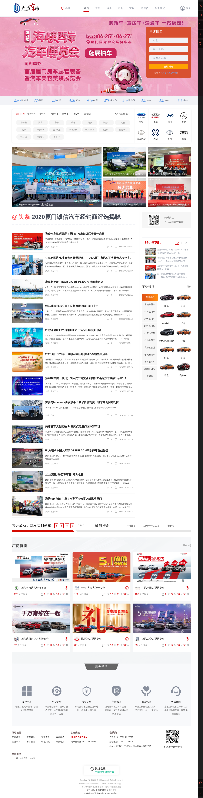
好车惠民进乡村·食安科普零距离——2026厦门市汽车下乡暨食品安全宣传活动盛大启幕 (172, 276)
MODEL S (89, 129)
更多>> (56, 137)
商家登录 (60, 742)
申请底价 (60, 737)
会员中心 (16, 742)
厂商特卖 (16, 737)
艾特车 (32, 758)
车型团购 (31, 737)
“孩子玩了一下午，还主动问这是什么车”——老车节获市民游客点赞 (172, 259)
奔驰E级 (73, 129)
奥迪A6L (123, 129)
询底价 (145, 8)
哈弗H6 (182, 375)
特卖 (109, 8)
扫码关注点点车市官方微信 (173, 219)
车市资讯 (45, 737)
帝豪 (57, 122)
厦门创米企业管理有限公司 (97, 790)
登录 (185, 8)
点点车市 (24, 758)
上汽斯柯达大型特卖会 (30, 588)
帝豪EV (40, 129)
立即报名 (168, 66)
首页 (86, 8)
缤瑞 (73, 122)
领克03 (106, 122)
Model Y (166, 323)
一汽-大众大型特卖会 (89, 588)
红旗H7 (106, 129)
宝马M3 (23, 137)
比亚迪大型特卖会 (88, 639)
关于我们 (160, 8)
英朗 (123, 122)
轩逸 (183, 306)
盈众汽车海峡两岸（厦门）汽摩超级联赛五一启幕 (172, 267)
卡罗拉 (24, 122)
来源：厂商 (49, 415)
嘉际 (24, 129)
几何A (90, 122)
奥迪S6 (40, 137)
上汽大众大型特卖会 (149, 639)
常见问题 (45, 742)
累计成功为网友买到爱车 (31, 526)
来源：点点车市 (51, 247)
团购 (120, 8)
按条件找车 (122, 114)
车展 (132, 8)
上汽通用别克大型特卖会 (31, 639)
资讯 (98, 8)
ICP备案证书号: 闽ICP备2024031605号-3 (100, 793)
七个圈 (15, 758)
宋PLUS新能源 (166, 340)
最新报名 (102, 526)
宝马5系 (57, 129)
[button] (101, 92)
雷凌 (40, 122)
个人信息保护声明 (168, 73)
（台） (81, 526)
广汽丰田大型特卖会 (149, 588)
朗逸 (166, 306)
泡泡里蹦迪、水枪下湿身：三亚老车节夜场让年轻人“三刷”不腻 (172, 251)
